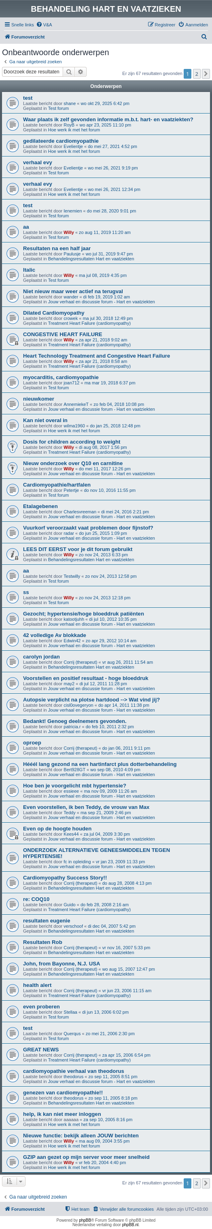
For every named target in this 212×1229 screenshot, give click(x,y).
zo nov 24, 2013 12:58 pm (110, 576)
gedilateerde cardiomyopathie (61, 141)
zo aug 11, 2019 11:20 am (105, 232)
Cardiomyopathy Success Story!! (65, 878)
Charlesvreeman (80, 511)
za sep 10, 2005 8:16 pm (107, 1119)
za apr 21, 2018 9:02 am (103, 339)
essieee (71, 791)
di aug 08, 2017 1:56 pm (103, 447)
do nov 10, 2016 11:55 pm (110, 490)
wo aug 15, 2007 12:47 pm (128, 969)
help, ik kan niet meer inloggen (62, 1114)
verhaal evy (37, 162)
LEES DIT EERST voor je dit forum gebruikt (77, 549)
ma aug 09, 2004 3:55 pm (104, 1141)
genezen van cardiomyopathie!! (63, 1093)
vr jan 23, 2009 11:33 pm (120, 861)
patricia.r (72, 726)
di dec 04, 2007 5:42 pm (112, 926)
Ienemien (73, 210)
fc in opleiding (77, 861)
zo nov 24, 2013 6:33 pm (103, 554)
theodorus (73, 1076)
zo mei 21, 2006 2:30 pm (110, 1033)
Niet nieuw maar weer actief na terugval (73, 291)
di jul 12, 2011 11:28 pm (103, 683)
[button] (206, 74)
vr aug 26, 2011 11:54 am (127, 662)
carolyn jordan (41, 657)
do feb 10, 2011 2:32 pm (110, 726)
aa (26, 227)
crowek (71, 318)
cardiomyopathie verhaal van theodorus (73, 1071)
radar (69, 533)
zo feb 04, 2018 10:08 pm (118, 404)
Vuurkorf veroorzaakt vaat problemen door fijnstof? (88, 528)
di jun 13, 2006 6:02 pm (105, 1012)
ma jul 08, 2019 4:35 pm (103, 275)
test (27, 98)
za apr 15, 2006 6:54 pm (126, 1055)
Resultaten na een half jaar (57, 248)
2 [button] (196, 73)
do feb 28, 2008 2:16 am (105, 904)
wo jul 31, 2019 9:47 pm (109, 253)
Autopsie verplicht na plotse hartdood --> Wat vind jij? (91, 700)
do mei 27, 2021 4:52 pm (112, 146)
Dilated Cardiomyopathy (54, 313)
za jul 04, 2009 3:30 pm (107, 834)
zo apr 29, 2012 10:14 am (111, 640)
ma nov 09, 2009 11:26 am (110, 791)
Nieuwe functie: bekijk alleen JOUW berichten (81, 1135)
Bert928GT (74, 769)
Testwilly (72, 576)
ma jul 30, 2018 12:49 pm (108, 318)
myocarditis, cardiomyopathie (61, 377)
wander (71, 296)
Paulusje (72, 253)
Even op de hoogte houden (57, 829)
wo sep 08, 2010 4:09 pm (115, 769)
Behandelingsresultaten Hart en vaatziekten (91, 258)
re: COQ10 (36, 899)
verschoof (73, 926)
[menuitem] (44, 25)
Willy (69, 232)
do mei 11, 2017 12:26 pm (105, 468)
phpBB (85, 1220)
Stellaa (70, 1012)
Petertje (71, 490)
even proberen (41, 1007)
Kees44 (71, 834)
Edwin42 (72, 640)
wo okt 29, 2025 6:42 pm (105, 103)
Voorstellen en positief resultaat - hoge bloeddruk (85, 678)
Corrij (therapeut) (80, 662)
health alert (37, 985)
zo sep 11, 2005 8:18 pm (112, 1098)
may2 (69, 683)
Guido (69, 904)
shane (70, 103)
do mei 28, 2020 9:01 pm (111, 210)
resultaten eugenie (46, 921)
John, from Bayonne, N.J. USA (61, 964)
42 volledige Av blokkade (54, 635)
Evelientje (73, 146)
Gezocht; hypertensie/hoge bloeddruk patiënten (83, 614)
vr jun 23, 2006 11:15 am (127, 990)
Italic (29, 270)
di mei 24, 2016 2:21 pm (125, 511)
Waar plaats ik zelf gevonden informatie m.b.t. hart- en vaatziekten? (108, 119)
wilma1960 (74, 425)
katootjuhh (74, 619)
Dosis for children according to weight (71, 442)
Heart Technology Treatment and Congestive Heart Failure (96, 356)
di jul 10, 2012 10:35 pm (112, 619)
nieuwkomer (38, 399)
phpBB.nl (130, 1225)
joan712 (71, 382)
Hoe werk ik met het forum (74, 129)
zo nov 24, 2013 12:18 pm (104, 597)
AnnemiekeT (76, 404)
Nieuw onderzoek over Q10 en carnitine (73, 463)
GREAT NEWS (41, 1050)
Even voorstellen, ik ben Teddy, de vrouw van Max (86, 807)
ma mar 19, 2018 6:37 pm (110, 382)
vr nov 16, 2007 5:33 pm (126, 947)
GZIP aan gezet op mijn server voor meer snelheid (86, 1157)
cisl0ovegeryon (78, 705)
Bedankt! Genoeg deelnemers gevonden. (75, 721)
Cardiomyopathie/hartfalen (57, 485)
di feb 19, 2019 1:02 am (106, 296)
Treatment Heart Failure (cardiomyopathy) (89, 323)
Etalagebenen (40, 506)
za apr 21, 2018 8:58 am (103, 361)
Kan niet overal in (45, 420)
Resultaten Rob (42, 942)
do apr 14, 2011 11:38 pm (123, 705)
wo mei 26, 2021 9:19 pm (113, 167)
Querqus (72, 1033)
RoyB (69, 124)
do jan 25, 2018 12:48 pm (115, 425)
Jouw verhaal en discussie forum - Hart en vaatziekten (101, 301)
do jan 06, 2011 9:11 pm (126, 748)
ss (26, 592)
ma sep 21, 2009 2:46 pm (106, 812)
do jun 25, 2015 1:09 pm (103, 533)
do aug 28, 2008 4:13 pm (127, 883)
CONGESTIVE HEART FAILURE (62, 334)
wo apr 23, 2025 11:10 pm (105, 124)
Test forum (58, 108)
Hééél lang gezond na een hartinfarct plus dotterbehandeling (100, 764)
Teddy (69, 812)
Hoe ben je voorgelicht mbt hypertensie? (74, 786)
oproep (32, 743)
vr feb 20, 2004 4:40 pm (102, 1162)
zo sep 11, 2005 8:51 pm (112, 1076)
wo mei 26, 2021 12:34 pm (114, 189)
